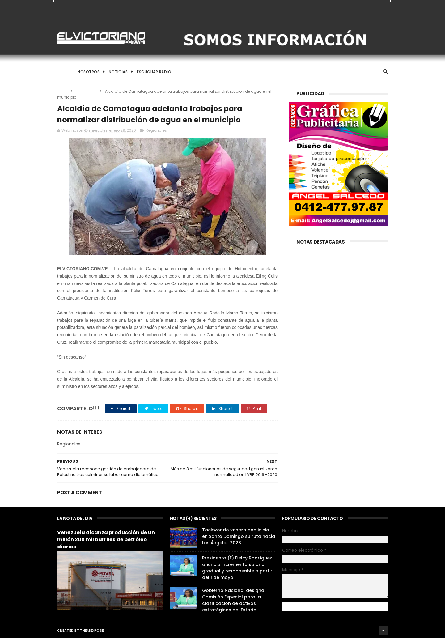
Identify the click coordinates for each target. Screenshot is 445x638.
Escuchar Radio (154, 71)
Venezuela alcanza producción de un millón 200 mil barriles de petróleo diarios (106, 539)
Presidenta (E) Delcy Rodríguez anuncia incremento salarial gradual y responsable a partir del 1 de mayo (237, 568)
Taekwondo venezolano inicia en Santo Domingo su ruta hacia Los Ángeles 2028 (238, 536)
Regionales (86, 91)
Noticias (118, 71)
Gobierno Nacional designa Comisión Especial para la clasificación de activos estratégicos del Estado (233, 600)
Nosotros (89, 71)
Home (62, 71)
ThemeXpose (92, 630)
